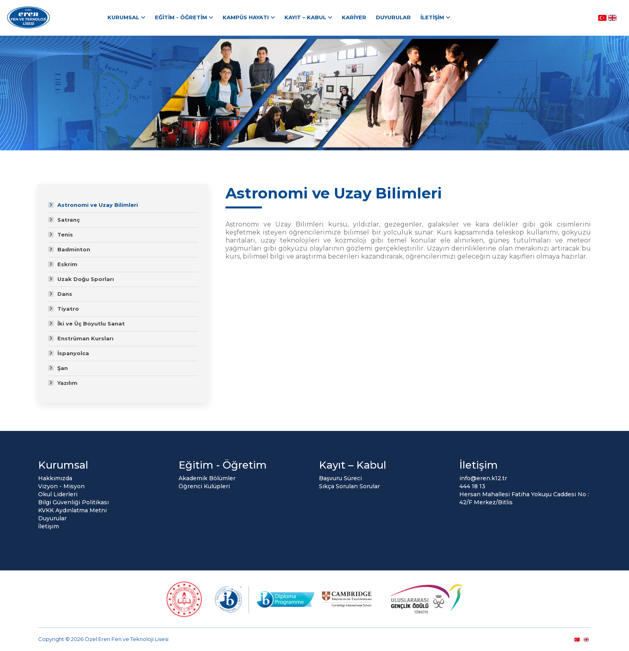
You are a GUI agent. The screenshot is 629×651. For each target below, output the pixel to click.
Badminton (73, 249)
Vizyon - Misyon (61, 486)
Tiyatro (68, 308)
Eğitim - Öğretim (181, 17)
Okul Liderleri (57, 494)
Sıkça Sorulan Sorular (349, 486)
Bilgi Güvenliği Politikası (73, 502)
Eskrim (67, 264)
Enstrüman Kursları (85, 338)
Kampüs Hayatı (246, 17)
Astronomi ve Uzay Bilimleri (97, 205)
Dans (64, 294)
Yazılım (67, 383)
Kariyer (354, 17)
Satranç (68, 219)
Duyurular (393, 17)
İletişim (432, 17)
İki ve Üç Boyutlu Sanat (91, 323)
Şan (62, 368)
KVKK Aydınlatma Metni (72, 510)
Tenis (65, 234)
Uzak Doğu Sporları (85, 279)
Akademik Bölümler (207, 478)
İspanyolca (73, 353)
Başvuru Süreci (340, 478)
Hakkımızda (55, 478)
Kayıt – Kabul (305, 17)
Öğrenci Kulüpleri (204, 486)
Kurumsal (123, 17)
